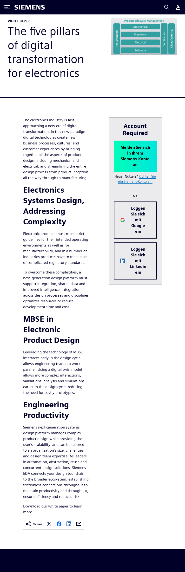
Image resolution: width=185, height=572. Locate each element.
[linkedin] (69, 524)
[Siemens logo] (29, 7)
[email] (79, 524)
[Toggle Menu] (7, 7)
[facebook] (59, 524)
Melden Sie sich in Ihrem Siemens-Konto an (135, 156)
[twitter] (49, 524)
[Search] (167, 7)
